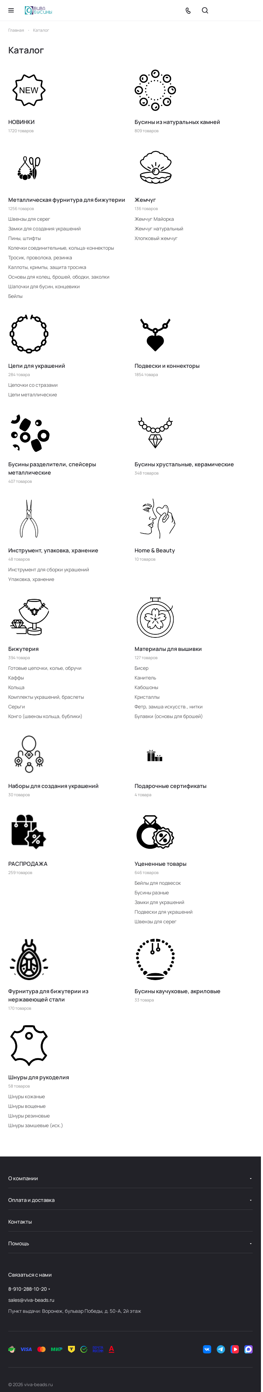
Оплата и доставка (31, 1200)
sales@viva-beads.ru (31, 1300)
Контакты (20, 1221)
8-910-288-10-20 (27, 1289)
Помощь (18, 1243)
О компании (23, 1178)
